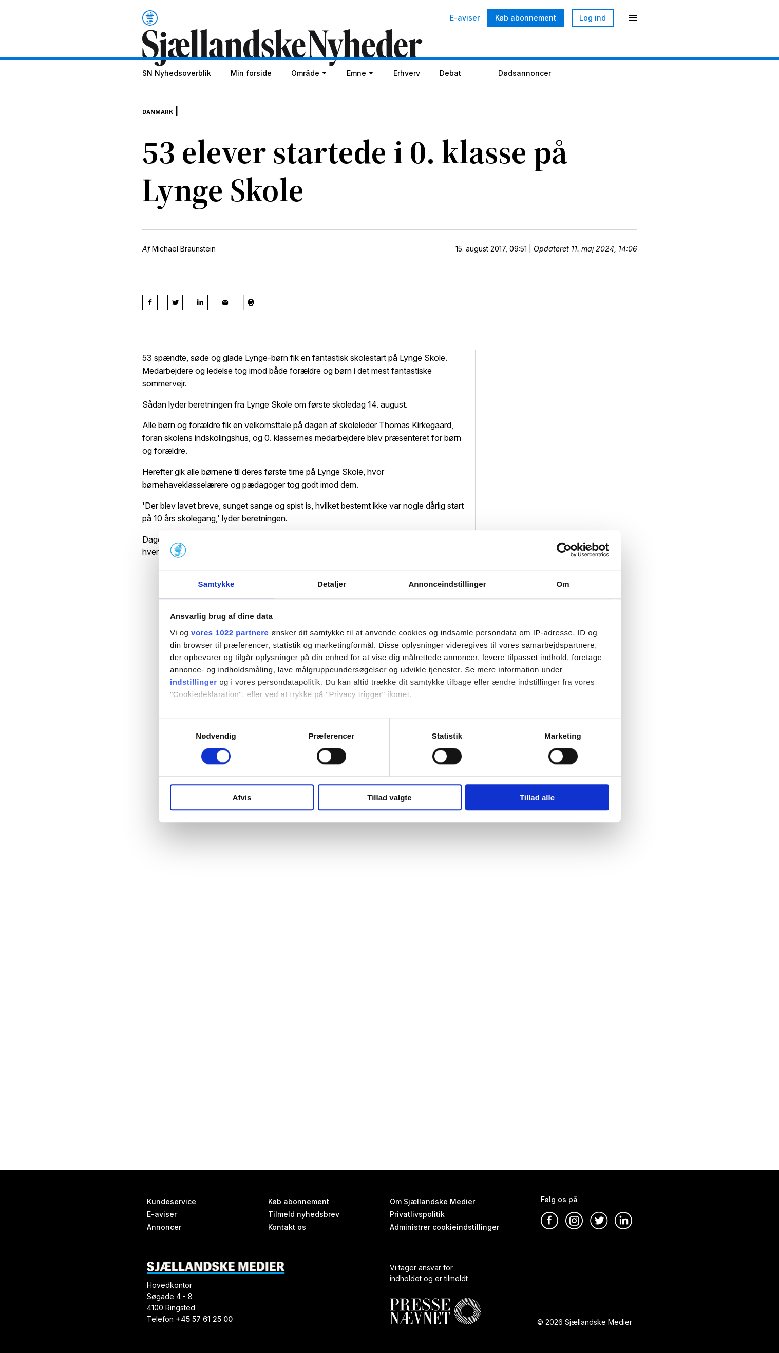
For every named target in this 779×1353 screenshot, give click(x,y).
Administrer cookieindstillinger (444, 1227)
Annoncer (164, 1227)
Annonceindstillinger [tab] (447, 583)
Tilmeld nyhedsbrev (303, 1214)
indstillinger (193, 682)
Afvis (242, 798)
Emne (356, 98)
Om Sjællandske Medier (432, 1201)
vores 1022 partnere (230, 633)
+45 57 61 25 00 (204, 1319)
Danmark (163, 128)
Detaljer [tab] (331, 583)
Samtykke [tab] (216, 583)
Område (305, 98)
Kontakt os (287, 1227)
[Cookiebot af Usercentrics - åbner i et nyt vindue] (564, 549)
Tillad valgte (389, 798)
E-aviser (465, 18)
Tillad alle (537, 798)
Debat (450, 98)
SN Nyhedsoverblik (176, 98)
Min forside (251, 98)
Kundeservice (171, 1201)
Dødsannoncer (524, 98)
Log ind (592, 17)
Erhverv (406, 98)
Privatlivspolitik (417, 1214)
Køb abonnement (525, 17)
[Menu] (633, 18)
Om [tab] (562, 583)
